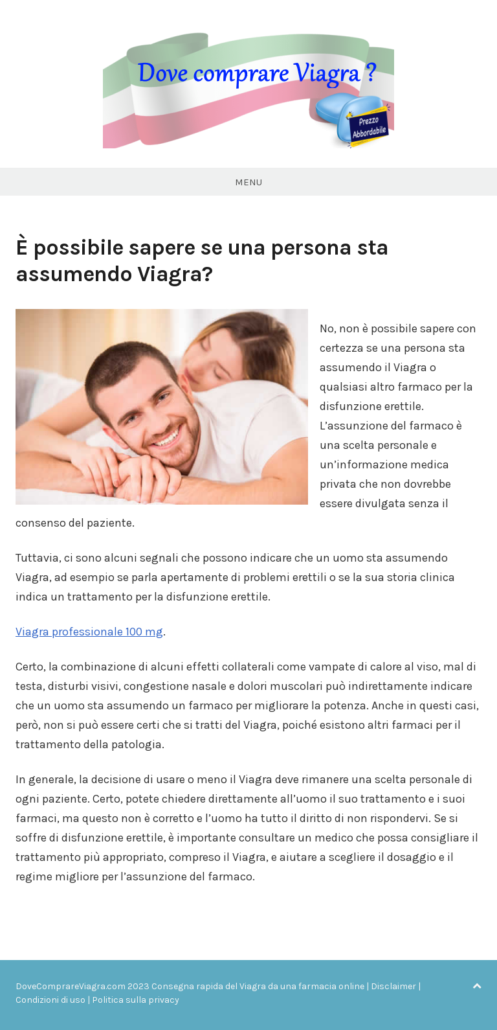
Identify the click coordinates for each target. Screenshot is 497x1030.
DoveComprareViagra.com (71, 986)
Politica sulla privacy (135, 999)
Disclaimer (393, 986)
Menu (248, 182)
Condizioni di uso (50, 999)
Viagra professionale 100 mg (89, 631)
